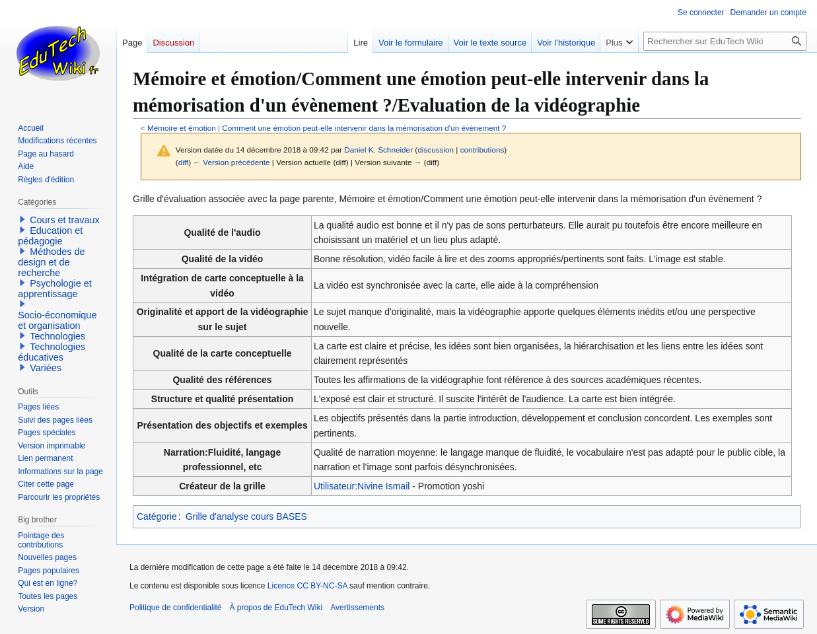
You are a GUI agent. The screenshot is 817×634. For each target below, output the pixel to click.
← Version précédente (231, 162)
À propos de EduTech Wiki (275, 607)
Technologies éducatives (51, 352)
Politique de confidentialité (175, 607)
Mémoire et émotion (181, 127)
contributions (482, 149)
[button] (22, 219)
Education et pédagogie (50, 235)
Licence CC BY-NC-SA (307, 585)
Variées (45, 368)
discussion (435, 149)
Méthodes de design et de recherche (51, 262)
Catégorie (157, 516)
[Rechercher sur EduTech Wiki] (724, 41)
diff (183, 162)
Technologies (57, 336)
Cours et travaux (65, 220)
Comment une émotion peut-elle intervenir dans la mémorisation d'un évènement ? (364, 127)
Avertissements (357, 607)
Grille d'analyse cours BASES (246, 516)
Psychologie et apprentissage (55, 288)
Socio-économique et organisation (57, 320)
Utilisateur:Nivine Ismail (361, 486)
